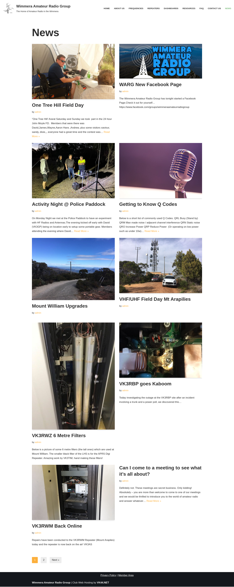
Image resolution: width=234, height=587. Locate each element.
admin (38, 112)
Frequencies (135, 8)
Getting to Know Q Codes (148, 204)
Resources (188, 8)
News (228, 8)
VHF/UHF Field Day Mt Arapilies (155, 299)
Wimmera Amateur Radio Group (51, 582)
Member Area (126, 575)
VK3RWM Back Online (57, 526)
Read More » (81, 231)
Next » (55, 560)
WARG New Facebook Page (150, 84)
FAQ (201, 8)
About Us (119, 8)
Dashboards (171, 8)
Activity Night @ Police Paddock (68, 204)
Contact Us (214, 8)
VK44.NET (103, 582)
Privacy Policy (108, 575)
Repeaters (153, 8)
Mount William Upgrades (60, 306)
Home (106, 8)
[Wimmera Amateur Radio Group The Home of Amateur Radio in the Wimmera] (36, 8)
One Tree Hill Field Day (58, 105)
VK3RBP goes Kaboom (145, 384)
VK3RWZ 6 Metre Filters (59, 435)
